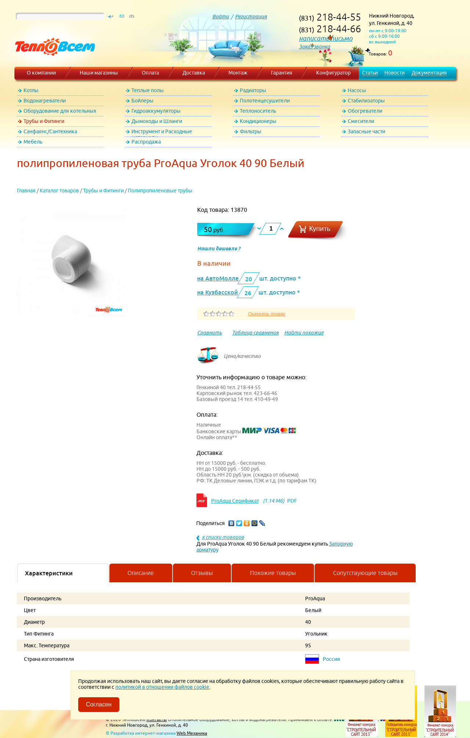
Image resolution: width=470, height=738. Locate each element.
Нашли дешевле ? (218, 249)
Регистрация (251, 16)
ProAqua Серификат (235, 501)
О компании (41, 73)
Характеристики (49, 573)
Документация (429, 73)
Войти (220, 16)
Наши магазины (99, 73)
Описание (140, 572)
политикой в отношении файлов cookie (162, 687)
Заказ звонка (314, 47)
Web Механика (192, 733)
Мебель (33, 142)
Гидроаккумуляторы (156, 111)
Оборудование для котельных (60, 111)
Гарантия (281, 73)
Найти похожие (303, 333)
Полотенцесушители (265, 101)
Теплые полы (147, 90)
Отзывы (202, 572)
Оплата (150, 73)
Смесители (361, 121)
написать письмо (325, 38)
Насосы (357, 90)
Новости (394, 73)
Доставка (193, 73)
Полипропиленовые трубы (160, 190)
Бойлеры (142, 101)
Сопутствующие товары (365, 572)
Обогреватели (365, 111)
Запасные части (366, 131)
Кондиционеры (258, 121)
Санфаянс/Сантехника (50, 131)
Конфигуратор (333, 73)
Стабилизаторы (366, 101)
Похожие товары (273, 572)
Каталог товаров (59, 190)
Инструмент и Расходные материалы (161, 133)
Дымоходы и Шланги (156, 121)
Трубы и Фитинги (44, 121)
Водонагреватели (45, 101)
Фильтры (250, 131)
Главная (26, 190)
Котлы (31, 90)
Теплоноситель (258, 111)
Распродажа (146, 142)
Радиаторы (253, 90)
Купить (319, 228)
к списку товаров (223, 537)
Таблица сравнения (255, 333)
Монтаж (237, 73)
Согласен (99, 704)
